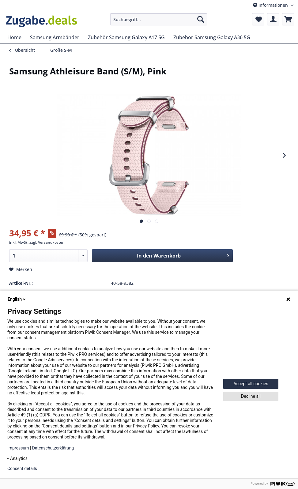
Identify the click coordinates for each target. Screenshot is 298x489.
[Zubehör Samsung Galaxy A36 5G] (212, 37)
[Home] (14, 37)
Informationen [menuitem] (271, 5)
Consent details (22, 468)
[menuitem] (158, 19)
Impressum (18, 448)
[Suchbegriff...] (158, 19)
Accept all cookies (250, 383)
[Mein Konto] (273, 19)
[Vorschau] (141, 221)
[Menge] (48, 255)
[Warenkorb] (288, 19)
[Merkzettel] (258, 19)
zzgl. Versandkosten (47, 242)
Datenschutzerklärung (53, 448)
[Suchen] (200, 19)
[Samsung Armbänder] (55, 37)
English (17, 299)
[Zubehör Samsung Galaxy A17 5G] (126, 37)
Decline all (251, 396)
